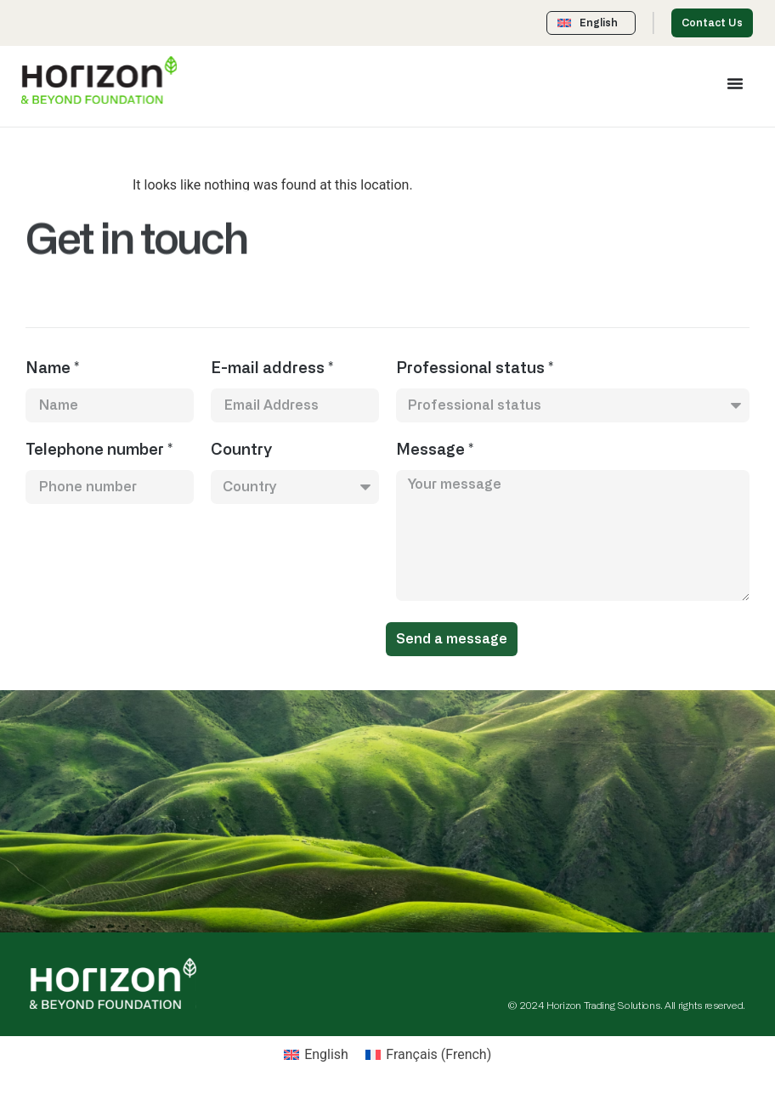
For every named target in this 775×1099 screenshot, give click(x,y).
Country (241, 450)
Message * (434, 450)
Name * (52, 369)
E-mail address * (272, 369)
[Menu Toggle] (735, 83)
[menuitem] (316, 1055)
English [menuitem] (326, 1054)
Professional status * (474, 369)
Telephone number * (99, 450)
